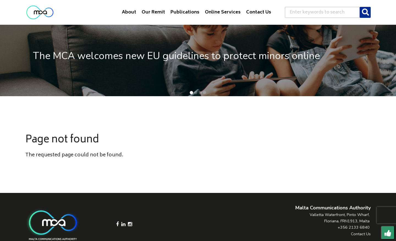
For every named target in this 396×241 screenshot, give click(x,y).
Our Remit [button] (153, 12)
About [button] (129, 12)
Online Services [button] (223, 12)
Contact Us (361, 234)
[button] (191, 92)
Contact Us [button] (258, 12)
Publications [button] (184, 12)
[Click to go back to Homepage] (39, 12)
